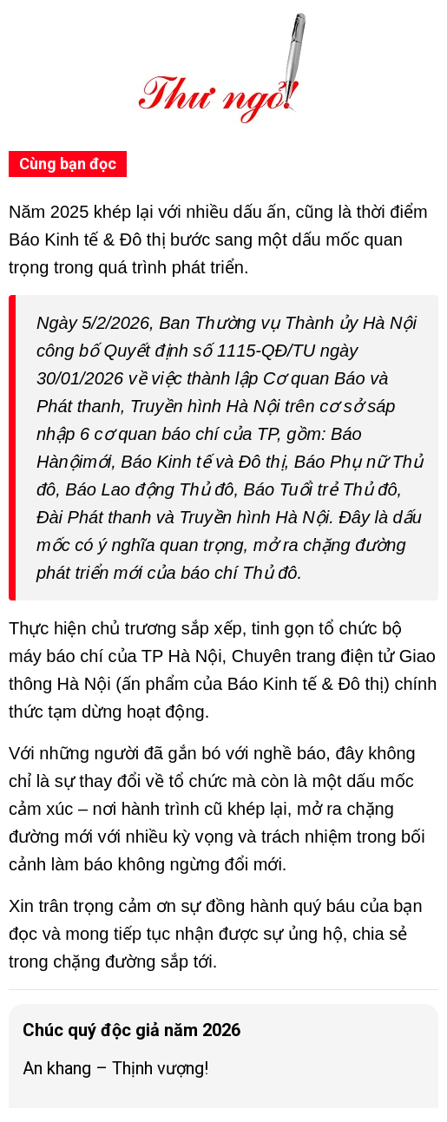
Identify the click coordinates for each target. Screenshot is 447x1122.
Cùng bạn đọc (67, 163)
